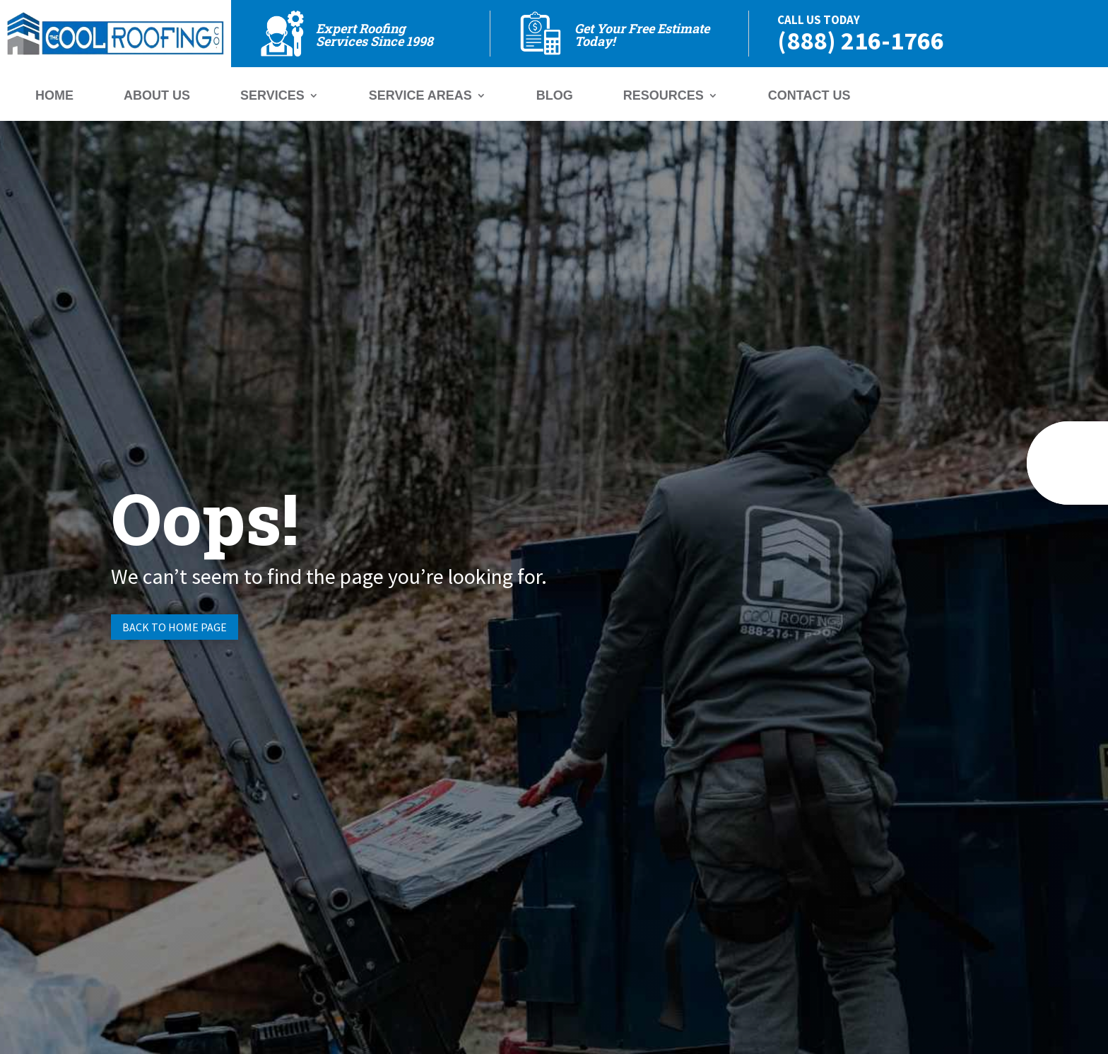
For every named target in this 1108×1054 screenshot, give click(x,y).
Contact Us (809, 96)
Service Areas (420, 96)
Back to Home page (174, 627)
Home (54, 96)
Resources (663, 96)
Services (272, 96)
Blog (554, 96)
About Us (157, 96)
